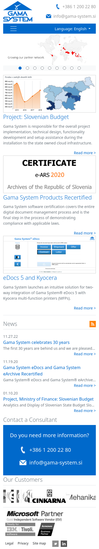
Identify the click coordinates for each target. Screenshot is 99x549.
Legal (9, 543)
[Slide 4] (57, 68)
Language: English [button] (71, 28)
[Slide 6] (64, 68)
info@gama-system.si (74, 16)
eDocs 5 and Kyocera (30, 277)
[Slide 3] (34, 68)
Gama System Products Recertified (47, 197)
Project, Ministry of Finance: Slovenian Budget (48, 399)
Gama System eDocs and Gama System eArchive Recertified (42, 371)
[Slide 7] (71, 68)
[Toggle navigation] (13, 29)
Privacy (23, 543)
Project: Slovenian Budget (36, 117)
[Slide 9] (79, 68)
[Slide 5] (20, 68)
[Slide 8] (42, 68)
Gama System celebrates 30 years (36, 342)
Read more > (85, 152)
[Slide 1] (27, 68)
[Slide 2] (49, 68)
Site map (39, 543)
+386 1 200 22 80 (79, 7)
